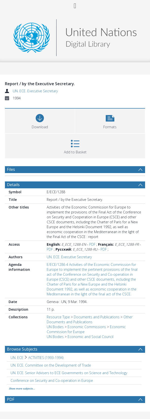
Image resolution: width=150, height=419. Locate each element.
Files (11, 169)
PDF (92, 244)
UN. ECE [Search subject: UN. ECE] (17, 357)
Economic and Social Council (90, 336)
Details (13, 184)
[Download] (40, 120)
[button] (110, 120)
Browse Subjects (22, 349)
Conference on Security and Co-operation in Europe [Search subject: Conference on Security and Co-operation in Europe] (52, 380)
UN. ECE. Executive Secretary (35, 91)
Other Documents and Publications (90, 319)
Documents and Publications (97, 317)
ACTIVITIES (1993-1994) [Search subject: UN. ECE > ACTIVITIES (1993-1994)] (45, 357)
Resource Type (58, 317)
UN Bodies (55, 326)
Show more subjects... (22, 388)
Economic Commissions (87, 326)
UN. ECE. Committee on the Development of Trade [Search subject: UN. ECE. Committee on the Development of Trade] (51, 365)
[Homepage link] (75, 36)
